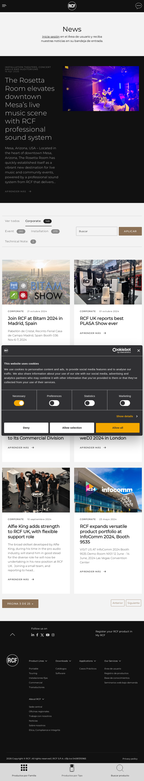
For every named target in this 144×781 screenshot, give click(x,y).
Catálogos (61, 668)
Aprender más (15, 191)
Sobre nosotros (37, 724)
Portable (33, 668)
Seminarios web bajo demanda (121, 682)
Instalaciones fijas (38, 677)
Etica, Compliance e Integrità (44, 729)
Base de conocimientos (117, 677)
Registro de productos (116, 672)
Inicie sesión (51, 36)
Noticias (33, 720)
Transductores (36, 686)
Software (60, 672)
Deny (26, 427)
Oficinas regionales (39, 711)
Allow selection (72, 427)
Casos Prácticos (87, 668)
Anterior (118, 602)
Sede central (35, 706)
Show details (124, 416)
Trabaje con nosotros (40, 715)
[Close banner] (138, 350)
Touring (33, 672)
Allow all (117, 427)
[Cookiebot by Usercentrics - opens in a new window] (115, 350)
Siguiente (134, 602)
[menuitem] (130, 758)
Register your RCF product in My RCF (114, 632)
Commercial (35, 682)
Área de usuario (112, 668)
